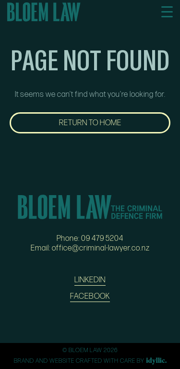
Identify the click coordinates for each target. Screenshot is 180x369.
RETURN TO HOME (90, 123)
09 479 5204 (102, 238)
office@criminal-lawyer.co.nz (101, 248)
